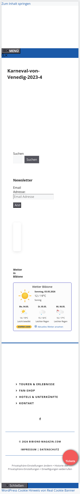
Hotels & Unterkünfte (38, 397)
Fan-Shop (27, 390)
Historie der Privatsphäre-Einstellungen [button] (38, 467)
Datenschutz (49, 449)
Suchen (18, 153)
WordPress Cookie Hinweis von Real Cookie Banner (38, 490)
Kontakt (26, 403)
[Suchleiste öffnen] (5, 56)
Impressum (29, 449)
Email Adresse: (19, 189)
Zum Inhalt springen (16, 4)
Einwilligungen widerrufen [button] (57, 469)
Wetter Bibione (42, 287)
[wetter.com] (24, 327)
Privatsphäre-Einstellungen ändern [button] (32, 465)
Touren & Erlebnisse (37, 384)
